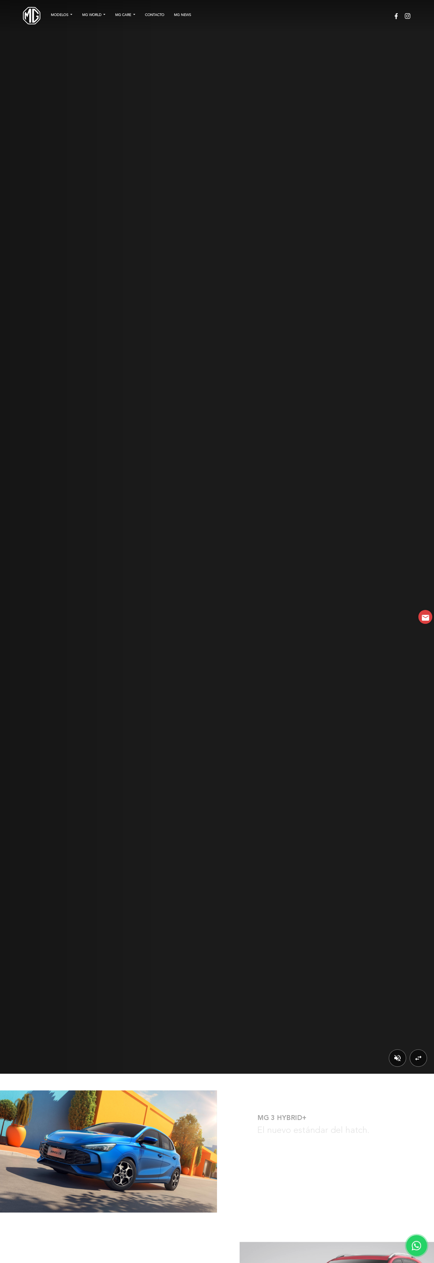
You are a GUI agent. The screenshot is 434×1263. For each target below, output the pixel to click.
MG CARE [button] (123, 15)
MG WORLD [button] (92, 15)
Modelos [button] (60, 15)
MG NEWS (182, 15)
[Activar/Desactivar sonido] (397, 1058)
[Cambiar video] (418, 1058)
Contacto (154, 15)
